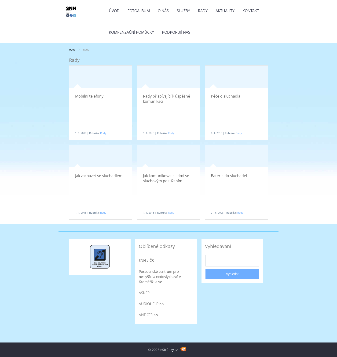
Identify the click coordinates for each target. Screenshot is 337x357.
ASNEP (144, 292)
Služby (183, 10)
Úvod (114, 10)
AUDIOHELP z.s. (152, 303)
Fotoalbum (139, 10)
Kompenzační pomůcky (131, 32)
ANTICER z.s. (149, 314)
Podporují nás (176, 32)
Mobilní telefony (89, 96)
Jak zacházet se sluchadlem (98, 175)
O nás (163, 10)
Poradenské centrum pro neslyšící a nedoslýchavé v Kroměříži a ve (160, 276)
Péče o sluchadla (225, 96)
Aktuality (225, 10)
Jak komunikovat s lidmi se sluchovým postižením (166, 178)
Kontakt (250, 10)
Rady (203, 10)
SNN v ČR (146, 260)
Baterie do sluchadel (229, 175)
